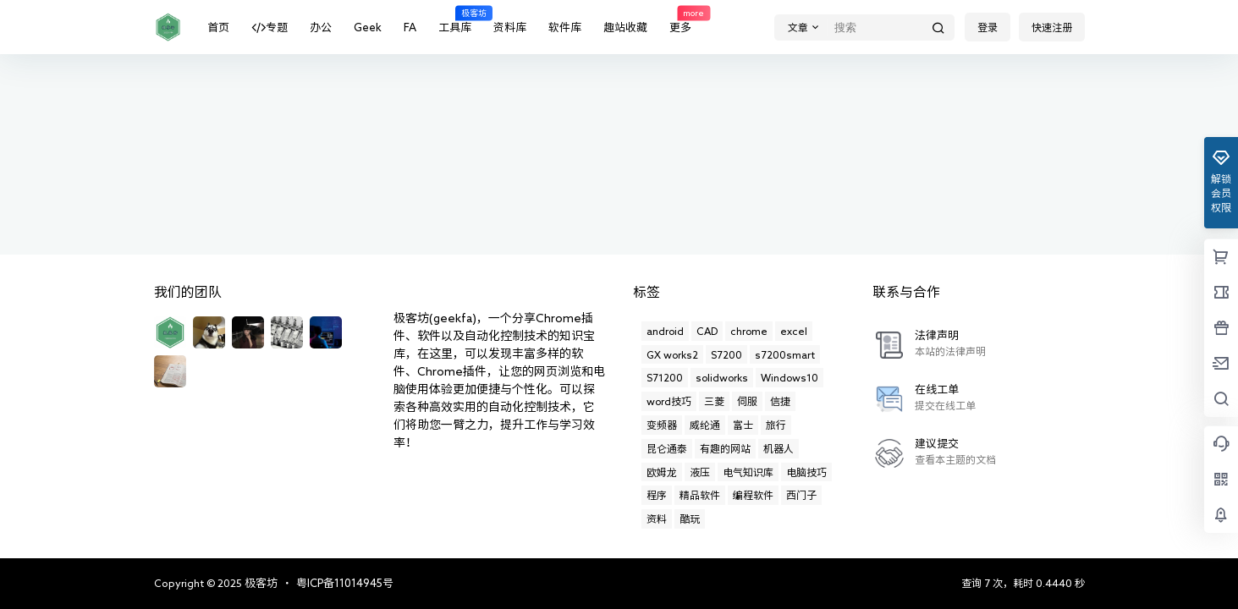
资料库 (509, 27)
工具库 (454, 19)
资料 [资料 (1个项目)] (657, 518)
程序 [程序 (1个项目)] (657, 495)
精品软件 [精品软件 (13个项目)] (700, 495)
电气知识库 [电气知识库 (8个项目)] (748, 472)
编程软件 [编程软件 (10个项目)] (753, 495)
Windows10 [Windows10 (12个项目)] (789, 377)
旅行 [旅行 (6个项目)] (776, 425)
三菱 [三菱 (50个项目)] (714, 401)
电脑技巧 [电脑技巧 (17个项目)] (806, 472)
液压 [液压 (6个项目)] (700, 472)
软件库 (564, 27)
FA (410, 27)
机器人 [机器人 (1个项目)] (778, 448)
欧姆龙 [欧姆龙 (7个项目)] (662, 472)
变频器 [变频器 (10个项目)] (662, 425)
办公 (321, 27)
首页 (218, 27)
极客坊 (260, 583)
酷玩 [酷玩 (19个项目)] (690, 518)
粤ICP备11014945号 (344, 583)
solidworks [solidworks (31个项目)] (722, 377)
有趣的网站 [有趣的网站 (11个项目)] (725, 448)
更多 (680, 19)
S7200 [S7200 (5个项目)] (726, 354)
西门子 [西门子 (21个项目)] (801, 495)
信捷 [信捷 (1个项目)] (780, 401)
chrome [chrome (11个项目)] (749, 331)
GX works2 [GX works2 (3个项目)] (672, 354)
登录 (987, 27)
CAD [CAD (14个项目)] (707, 331)
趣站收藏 (625, 27)
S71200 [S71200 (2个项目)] (665, 377)
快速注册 (1052, 27)
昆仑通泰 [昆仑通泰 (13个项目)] (667, 448)
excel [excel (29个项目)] (793, 331)
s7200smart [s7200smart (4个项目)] (785, 354)
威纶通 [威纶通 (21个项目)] (705, 425)
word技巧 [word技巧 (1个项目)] (669, 401)
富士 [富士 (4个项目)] (743, 425)
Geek (368, 27)
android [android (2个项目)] (665, 331)
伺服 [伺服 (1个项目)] (747, 401)
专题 (269, 27)
